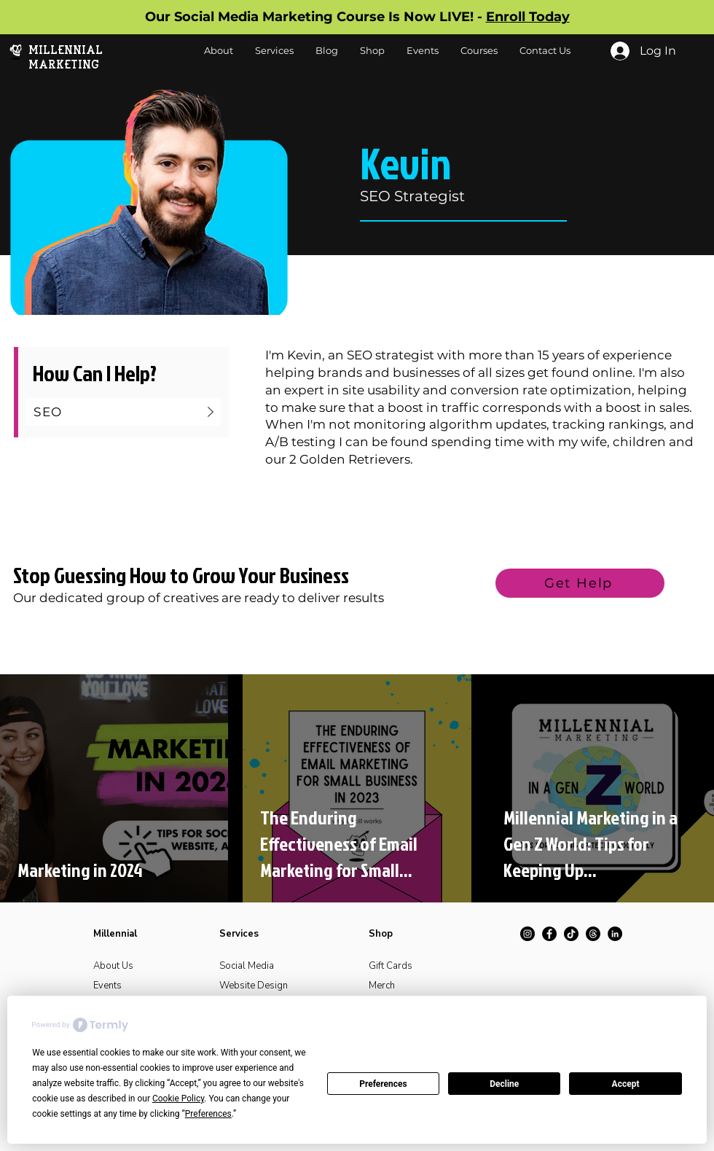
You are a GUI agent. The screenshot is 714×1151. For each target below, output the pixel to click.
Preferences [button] (208, 1114)
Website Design (253, 985)
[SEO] (123, 412)
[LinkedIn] (615, 933)
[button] (372, 50)
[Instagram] (527, 933)
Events (107, 985)
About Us (113, 965)
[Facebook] (549, 933)
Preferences (383, 1084)
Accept (626, 1084)
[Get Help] (579, 583)
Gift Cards (390, 965)
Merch (382, 985)
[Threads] (593, 933)
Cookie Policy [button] (178, 1098)
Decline (504, 1084)
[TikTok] (571, 933)
